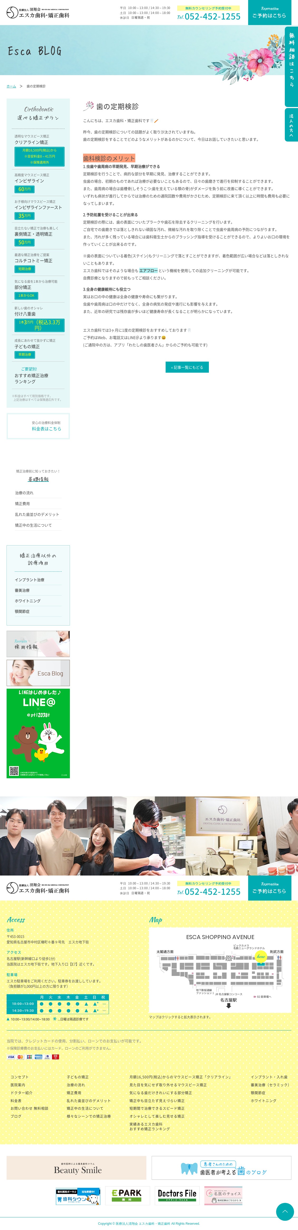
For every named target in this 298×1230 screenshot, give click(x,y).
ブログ (16, 1116)
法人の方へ (291, 125)
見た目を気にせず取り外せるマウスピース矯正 (168, 1084)
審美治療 (22, 590)
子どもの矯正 (78, 1076)
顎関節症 (22, 611)
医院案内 (18, 1084)
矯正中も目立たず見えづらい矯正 (157, 1100)
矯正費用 (22, 503)
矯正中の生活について (33, 525)
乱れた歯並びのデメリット (37, 514)
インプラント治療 (29, 579)
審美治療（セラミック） (271, 1084)
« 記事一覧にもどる (187, 367)
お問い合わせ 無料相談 (30, 1108)
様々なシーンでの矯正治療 (89, 1116)
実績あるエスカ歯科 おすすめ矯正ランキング (149, 1126)
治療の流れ (24, 492)
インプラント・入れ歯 (269, 1076)
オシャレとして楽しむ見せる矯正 (157, 1116)
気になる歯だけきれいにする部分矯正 (160, 1092)
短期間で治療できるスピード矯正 (157, 1108)
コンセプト (20, 1076)
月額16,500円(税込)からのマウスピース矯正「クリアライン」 (181, 1076)
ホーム (11, 86)
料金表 (16, 1100)
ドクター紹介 (22, 1092)
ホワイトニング (28, 600)
